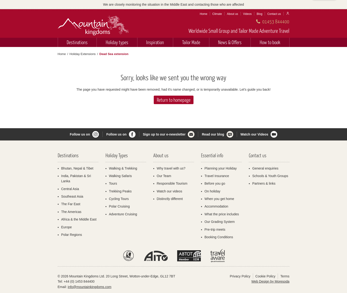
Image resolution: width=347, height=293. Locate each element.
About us (232, 14)
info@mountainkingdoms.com (89, 287)
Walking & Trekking (123, 168)
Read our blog (213, 134)
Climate (217, 14)
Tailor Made (191, 42)
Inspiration (155, 42)
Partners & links (264, 183)
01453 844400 (275, 21)
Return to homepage (173, 100)
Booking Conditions (219, 237)
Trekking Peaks (120, 191)
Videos (247, 14)
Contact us (274, 14)
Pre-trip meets (215, 229)
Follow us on (80, 134)
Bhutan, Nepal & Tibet (77, 168)
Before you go (215, 183)
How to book (270, 42)
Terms (284, 276)
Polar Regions (71, 235)
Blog (259, 14)
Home (203, 14)
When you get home (219, 199)
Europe (66, 227)
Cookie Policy (265, 276)
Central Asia (70, 189)
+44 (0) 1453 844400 (79, 281)
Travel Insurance (217, 176)
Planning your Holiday (221, 168)
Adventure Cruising (123, 214)
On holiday (212, 191)
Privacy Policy (240, 276)
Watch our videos (169, 191)
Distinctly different (170, 199)
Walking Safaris (120, 176)
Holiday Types (116, 155)
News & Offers (230, 42)
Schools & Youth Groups (270, 176)
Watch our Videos (254, 134)
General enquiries (265, 168)
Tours (113, 183)
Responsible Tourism (172, 183)
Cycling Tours (119, 199)
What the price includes (222, 214)
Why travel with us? (171, 168)
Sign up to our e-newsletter (164, 134)
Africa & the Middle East (79, 219)
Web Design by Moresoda (270, 281)
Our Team (164, 176)
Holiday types (117, 42)
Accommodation (216, 206)
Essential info (212, 155)
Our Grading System (220, 222)
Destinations (77, 42)
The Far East (70, 204)
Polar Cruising (119, 206)
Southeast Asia (72, 196)
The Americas (71, 212)
